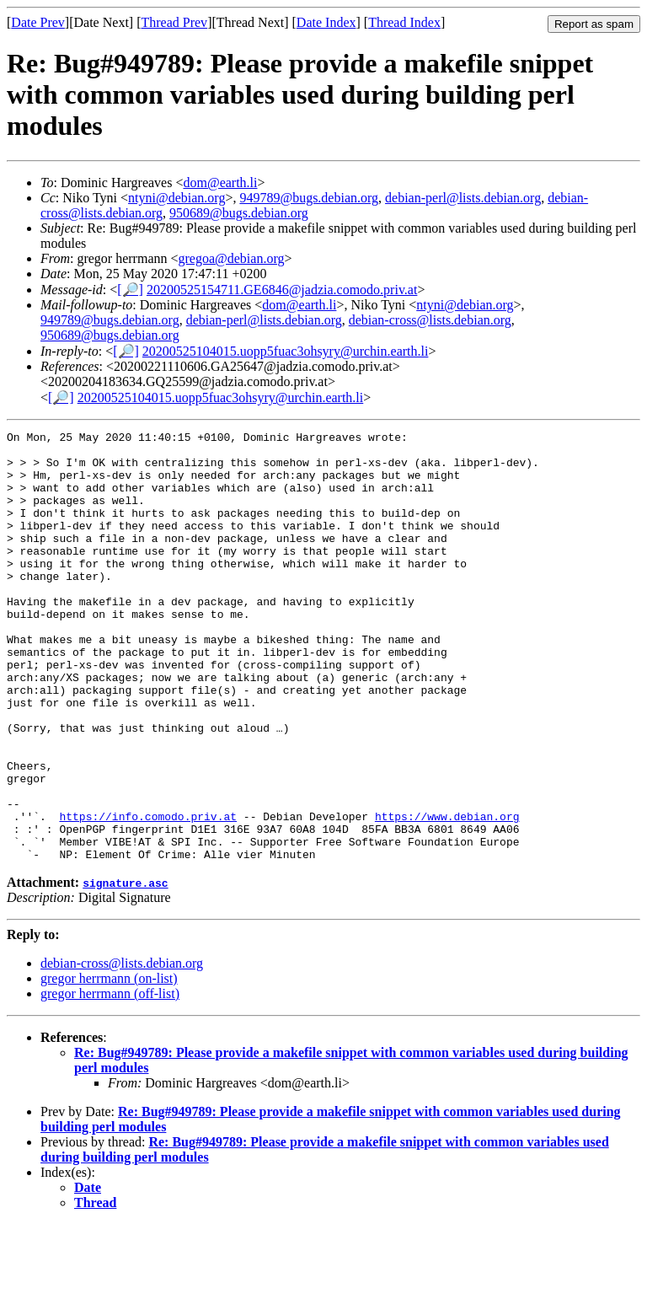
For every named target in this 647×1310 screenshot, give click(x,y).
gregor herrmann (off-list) (109, 1079)
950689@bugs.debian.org (238, 213)
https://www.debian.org (447, 894)
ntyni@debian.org (176, 198)
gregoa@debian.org (232, 258)
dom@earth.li (220, 182)
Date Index (326, 22)
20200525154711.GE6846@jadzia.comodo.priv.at (282, 289)
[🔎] (130, 289)
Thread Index (404, 22)
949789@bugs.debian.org (308, 198)
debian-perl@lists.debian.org (463, 198)
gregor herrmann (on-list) (109, 1064)
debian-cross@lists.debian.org (430, 320)
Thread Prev (174, 22)
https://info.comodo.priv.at (148, 894)
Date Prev (38, 22)
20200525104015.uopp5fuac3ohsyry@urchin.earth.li (285, 351)
